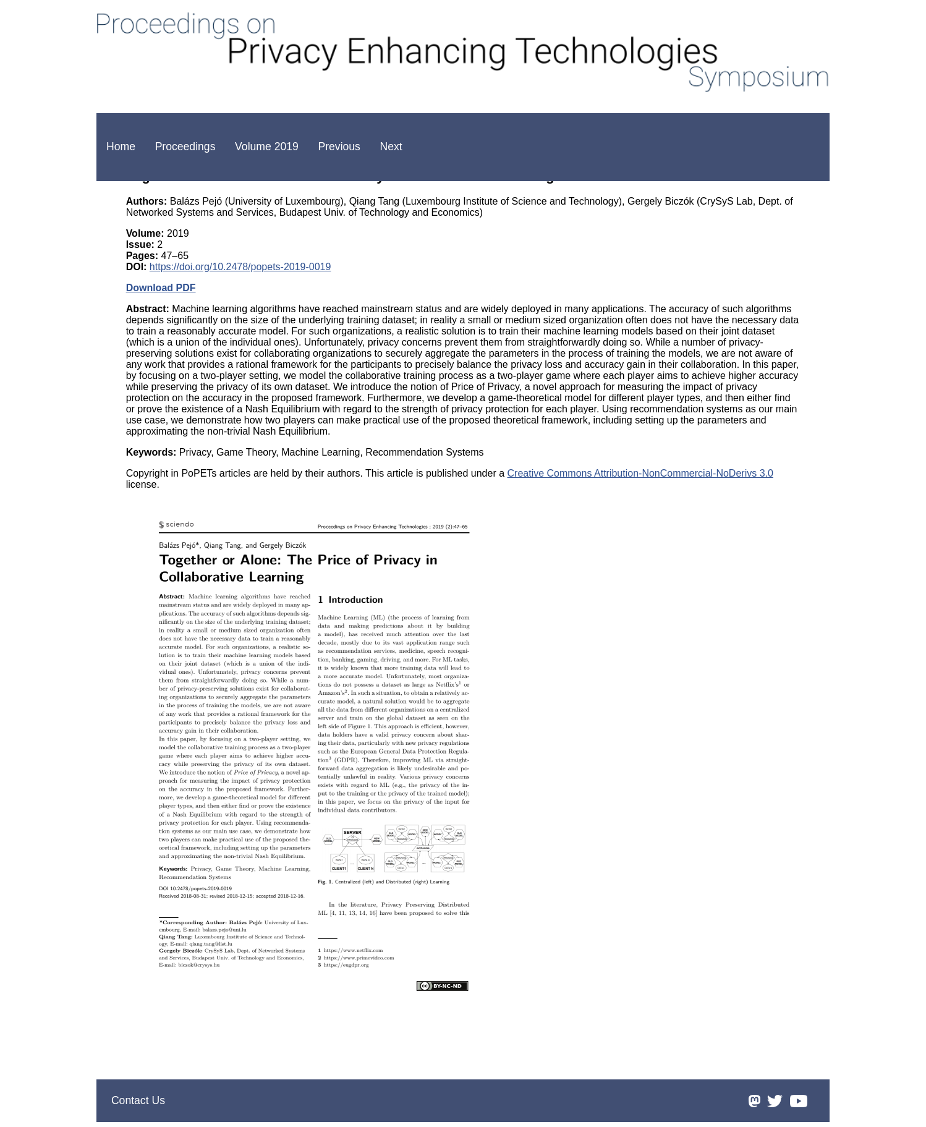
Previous (339, 146)
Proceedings (185, 146)
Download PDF (161, 288)
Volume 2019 (267, 146)
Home (120, 146)
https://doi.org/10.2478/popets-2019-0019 (240, 267)
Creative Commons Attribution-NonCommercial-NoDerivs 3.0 (640, 473)
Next (391, 146)
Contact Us (138, 1100)
